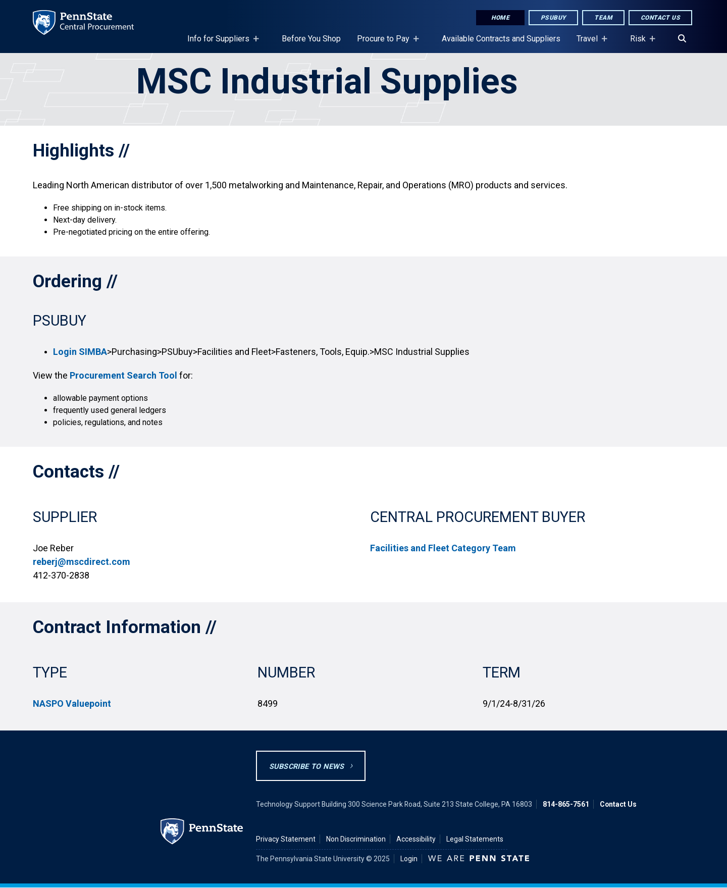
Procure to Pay (385, 43)
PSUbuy (553, 17)
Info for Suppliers (220, 43)
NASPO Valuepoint (72, 703)
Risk (640, 43)
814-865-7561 (566, 804)
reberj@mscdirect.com (81, 561)
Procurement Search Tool (123, 375)
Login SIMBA (80, 351)
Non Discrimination (356, 839)
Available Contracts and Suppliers (501, 38)
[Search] (682, 39)
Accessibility (416, 839)
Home (500, 17)
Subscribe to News (306, 766)
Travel (589, 43)
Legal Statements (474, 839)
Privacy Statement (286, 839)
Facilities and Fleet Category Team (443, 548)
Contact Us (660, 17)
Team (603, 17)
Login (409, 859)
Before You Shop (311, 38)
